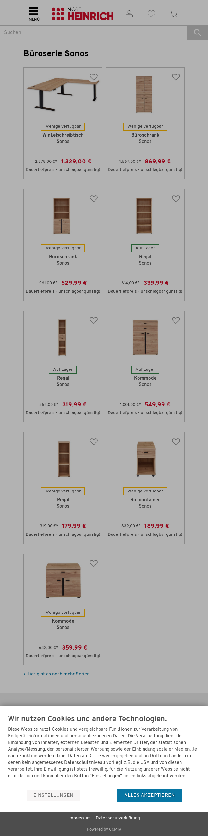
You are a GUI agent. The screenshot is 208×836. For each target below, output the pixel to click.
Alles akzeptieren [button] (149, 795)
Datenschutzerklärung (118, 818)
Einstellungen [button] (53, 795)
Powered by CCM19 (104, 829)
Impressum (79, 818)
